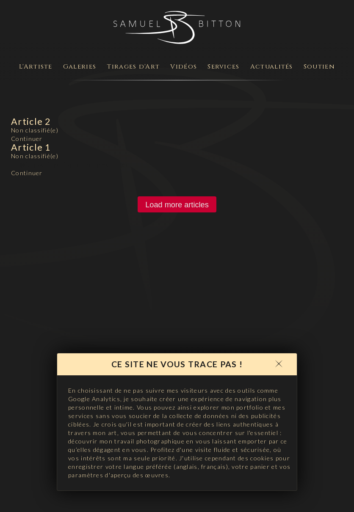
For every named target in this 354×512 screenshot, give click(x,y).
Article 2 (31, 121)
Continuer (27, 138)
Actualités (271, 66)
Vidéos (183, 66)
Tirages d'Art (133, 66)
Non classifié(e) (34, 130)
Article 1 (31, 147)
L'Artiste (36, 66)
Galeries (79, 66)
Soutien (319, 66)
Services (223, 66)
